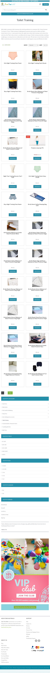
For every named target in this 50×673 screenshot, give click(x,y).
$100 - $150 (4, 451)
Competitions (4, 660)
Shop (46, 4)
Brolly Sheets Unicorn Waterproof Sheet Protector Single (37, 289)
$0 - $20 (3, 441)
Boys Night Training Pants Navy (12, 91)
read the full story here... (6, 627)
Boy (2, 490)
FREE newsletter (5, 662)
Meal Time (4, 403)
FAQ (27, 621)
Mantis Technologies (26, 667)
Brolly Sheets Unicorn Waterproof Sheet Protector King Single (13, 318)
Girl (2, 493)
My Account (18, 670)
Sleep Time (4, 413)
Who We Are (4, 645)
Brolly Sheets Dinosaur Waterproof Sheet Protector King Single (12, 289)
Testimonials (4, 653)
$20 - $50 (3, 444)
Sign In (31, 670)
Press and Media (4, 658)
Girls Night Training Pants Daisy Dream (37, 177)
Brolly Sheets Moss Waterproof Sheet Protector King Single (37, 92)
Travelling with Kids (6, 426)
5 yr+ (3, 479)
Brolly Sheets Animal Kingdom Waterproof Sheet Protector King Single (13, 121)
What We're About (5, 647)
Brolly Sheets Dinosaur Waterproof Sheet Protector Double (12, 148)
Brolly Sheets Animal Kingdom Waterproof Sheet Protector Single (37, 120)
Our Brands (3, 651)
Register (25, 670)
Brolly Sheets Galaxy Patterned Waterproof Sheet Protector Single (37, 233)
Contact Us (28, 623)
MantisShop (46, 667)
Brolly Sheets (4, 504)
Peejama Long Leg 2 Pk (37, 148)
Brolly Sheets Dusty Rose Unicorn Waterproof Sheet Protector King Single (13, 347)
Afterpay (28, 634)
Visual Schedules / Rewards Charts (9, 423)
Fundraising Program (31, 638)
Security (28, 628)
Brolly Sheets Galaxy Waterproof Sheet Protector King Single (13, 261)
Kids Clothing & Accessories (7, 417)
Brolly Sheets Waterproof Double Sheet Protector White (13, 233)
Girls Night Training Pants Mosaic (37, 63)
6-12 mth (3, 469)
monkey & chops (4, 514)
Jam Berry (3, 511)
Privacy (28, 625)
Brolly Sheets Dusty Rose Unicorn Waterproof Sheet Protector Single (37, 318)
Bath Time (4, 430)
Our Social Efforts (5, 656)
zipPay (27, 636)
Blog (2, 643)
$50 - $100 (4, 448)
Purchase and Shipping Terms (32, 632)
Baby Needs (4, 407)
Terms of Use (29, 630)
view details (13, 73)
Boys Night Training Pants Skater (13, 204)
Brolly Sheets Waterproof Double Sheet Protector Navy (37, 346)
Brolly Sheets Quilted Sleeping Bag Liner (37, 205)
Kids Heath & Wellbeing (6, 410)
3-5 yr (3, 475)
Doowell (3, 508)
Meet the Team (4, 649)
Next (10, 393)
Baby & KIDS (7, 44)
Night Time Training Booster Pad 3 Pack (12, 177)
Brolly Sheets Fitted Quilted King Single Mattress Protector (13, 374)
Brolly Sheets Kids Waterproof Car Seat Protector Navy (37, 374)
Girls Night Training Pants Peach (12, 63)
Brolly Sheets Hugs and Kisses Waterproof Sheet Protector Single (37, 261)
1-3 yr (3, 472)
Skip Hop (3, 517)
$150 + (3, 454)
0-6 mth (3, 465)
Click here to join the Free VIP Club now (25, 607)
